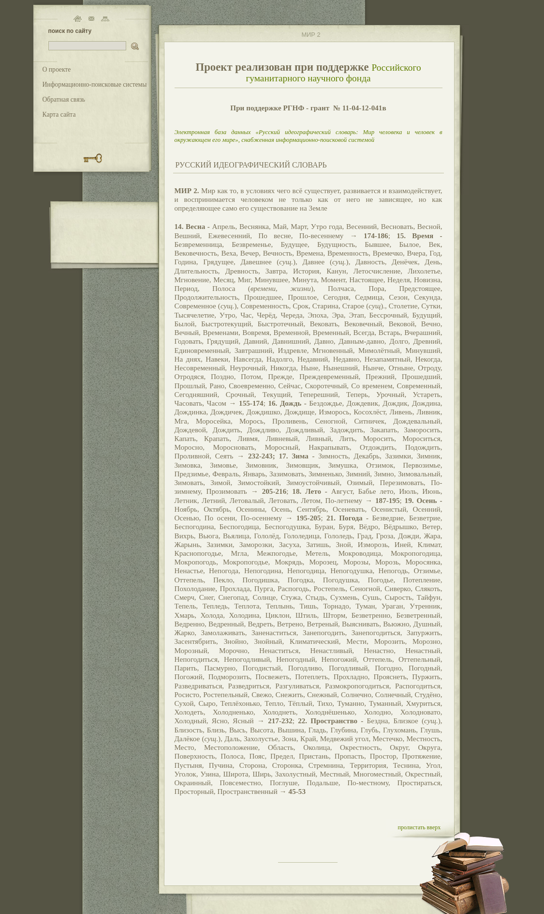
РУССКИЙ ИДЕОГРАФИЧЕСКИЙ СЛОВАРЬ (251, 165)
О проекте (57, 69)
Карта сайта (59, 114)
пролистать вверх (419, 827)
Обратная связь (64, 99)
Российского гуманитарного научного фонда (333, 72)
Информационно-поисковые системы (95, 84)
